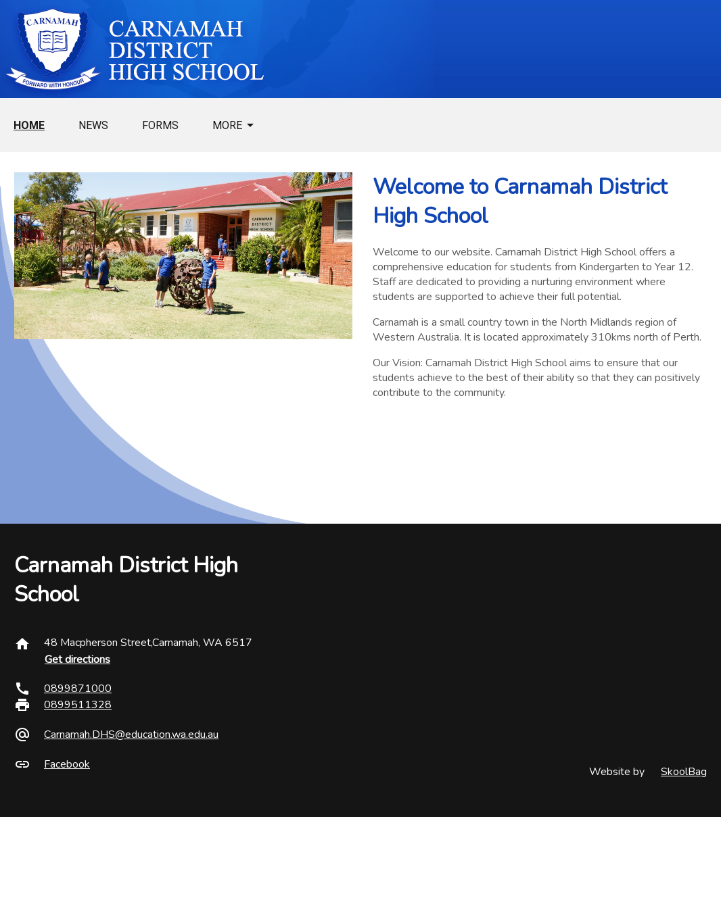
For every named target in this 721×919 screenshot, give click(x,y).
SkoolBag (684, 771)
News (93, 125)
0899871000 (78, 688)
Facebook (67, 764)
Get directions (77, 659)
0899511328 (78, 704)
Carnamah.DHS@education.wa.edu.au (131, 734)
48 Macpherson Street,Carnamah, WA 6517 (148, 643)
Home (29, 125)
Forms (160, 125)
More (227, 125)
